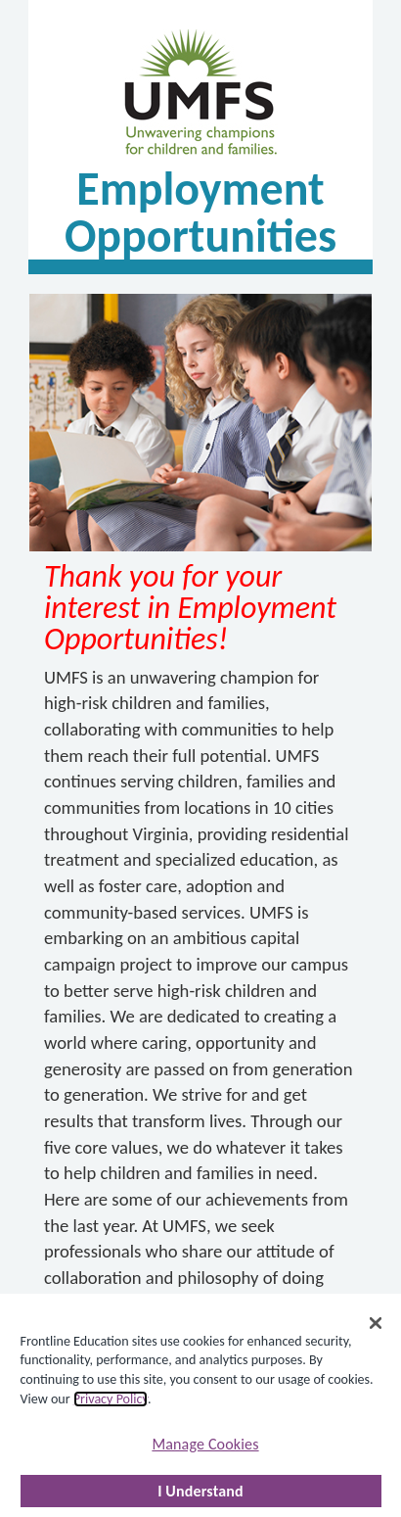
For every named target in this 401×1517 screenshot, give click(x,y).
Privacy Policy (110, 1399)
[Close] (375, 1323)
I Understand (200, 1491)
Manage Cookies (205, 1444)
